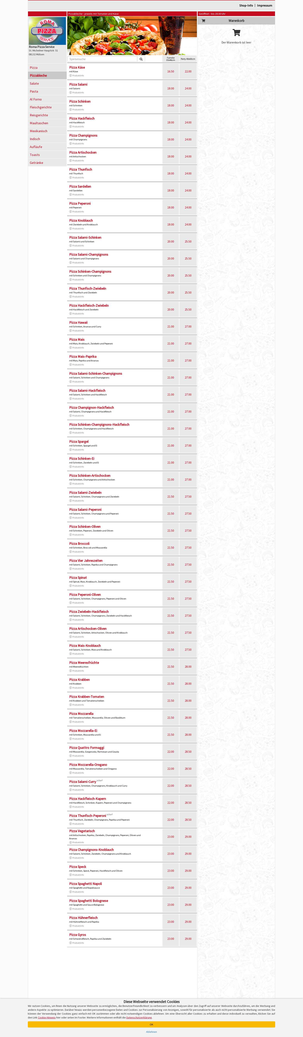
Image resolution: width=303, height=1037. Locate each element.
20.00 (170, 241)
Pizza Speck (77, 866)
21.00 (170, 326)
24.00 (188, 88)
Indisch (35, 139)
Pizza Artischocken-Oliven (87, 628)
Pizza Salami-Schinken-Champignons (95, 373)
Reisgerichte (39, 115)
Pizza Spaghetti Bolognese (88, 900)
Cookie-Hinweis (47, 1017)
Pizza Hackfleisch (81, 118)
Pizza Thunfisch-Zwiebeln (87, 288)
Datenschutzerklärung (139, 1017)
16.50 (170, 71)
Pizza (33, 67)
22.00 (188, 71)
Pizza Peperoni (80, 203)
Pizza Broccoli (79, 543)
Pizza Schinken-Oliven (84, 526)
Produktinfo (76, 75)
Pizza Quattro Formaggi (86, 747)
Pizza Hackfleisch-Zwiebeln (89, 305)
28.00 (188, 666)
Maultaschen (39, 123)
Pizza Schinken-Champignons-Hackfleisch (99, 424)
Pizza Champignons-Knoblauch (91, 849)
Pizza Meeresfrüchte (84, 662)
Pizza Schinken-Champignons (90, 271)
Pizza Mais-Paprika (82, 356)
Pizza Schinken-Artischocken (89, 475)
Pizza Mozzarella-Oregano (88, 764)
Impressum (264, 5)
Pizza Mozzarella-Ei (83, 730)
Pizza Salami (78, 84)
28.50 (188, 751)
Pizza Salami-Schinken (85, 237)
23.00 (170, 837)
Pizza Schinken (79, 101)
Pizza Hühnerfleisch (83, 917)
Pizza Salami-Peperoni (85, 509)
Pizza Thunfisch (80, 169)
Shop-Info (246, 5)
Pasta (34, 91)
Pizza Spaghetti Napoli (85, 883)
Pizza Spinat (78, 577)
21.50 (170, 496)
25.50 (188, 241)
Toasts (35, 154)
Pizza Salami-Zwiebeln (85, 492)
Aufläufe (36, 147)
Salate (34, 83)
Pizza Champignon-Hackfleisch (91, 407)
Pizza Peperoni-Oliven (85, 594)
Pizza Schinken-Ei (81, 458)
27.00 (188, 326)
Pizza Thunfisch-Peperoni (87, 815)
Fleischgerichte (41, 107)
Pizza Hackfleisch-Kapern (87, 798)
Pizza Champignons (83, 135)
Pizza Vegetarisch (82, 831)
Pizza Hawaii (78, 322)
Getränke (36, 162)
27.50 (188, 496)
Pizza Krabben (79, 679)
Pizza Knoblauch (81, 220)
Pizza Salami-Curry (82, 781)
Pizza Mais (76, 339)
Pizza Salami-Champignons (88, 254)
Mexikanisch (38, 131)
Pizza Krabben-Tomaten (86, 696)
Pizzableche (38, 75)
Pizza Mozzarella (81, 713)
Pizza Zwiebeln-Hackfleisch (89, 611)
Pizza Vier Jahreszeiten (85, 560)
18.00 (170, 88)
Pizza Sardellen (80, 186)
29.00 (188, 837)
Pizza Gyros (77, 934)
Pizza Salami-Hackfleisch (87, 390)
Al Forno (36, 99)
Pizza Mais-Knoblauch (85, 645)
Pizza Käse (77, 67)
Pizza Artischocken (82, 152)
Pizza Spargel (79, 441)
